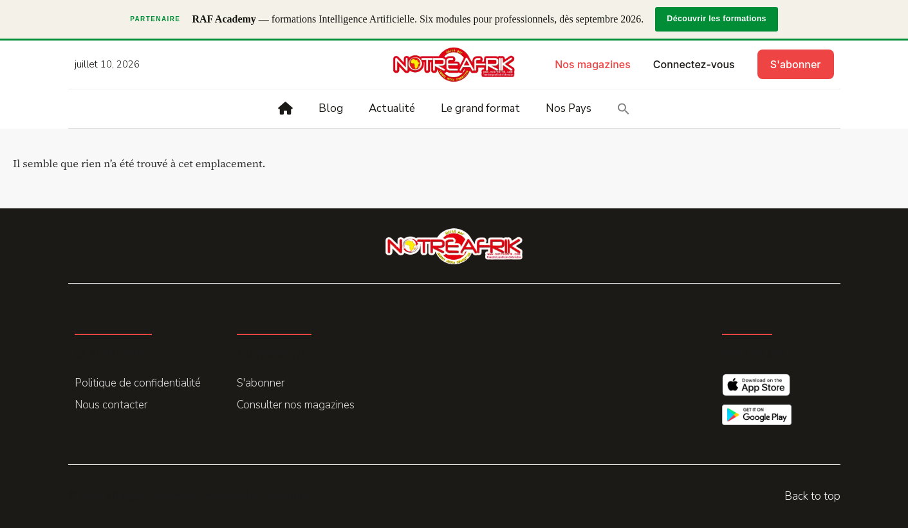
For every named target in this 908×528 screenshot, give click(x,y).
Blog (331, 108)
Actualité (392, 108)
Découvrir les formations (716, 18)
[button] (623, 108)
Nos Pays (568, 108)
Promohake (289, 495)
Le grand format (480, 108)
